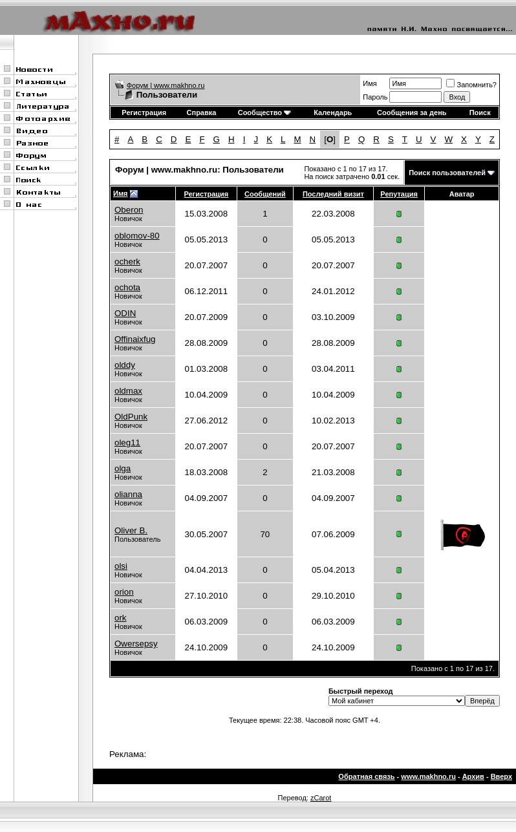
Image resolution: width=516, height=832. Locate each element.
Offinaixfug (134, 339)
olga (122, 468)
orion (124, 592)
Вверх (501, 776)
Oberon (128, 210)
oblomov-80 (137, 235)
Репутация (399, 194)
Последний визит (333, 194)
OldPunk (130, 416)
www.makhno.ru (428, 776)
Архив (473, 776)
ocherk (127, 261)
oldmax (128, 391)
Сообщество (264, 112)
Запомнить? (471, 85)
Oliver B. (130, 530)
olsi (120, 566)
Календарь (333, 112)
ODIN (125, 313)
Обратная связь (366, 776)
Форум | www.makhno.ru (166, 85)
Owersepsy (136, 643)
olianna (128, 494)
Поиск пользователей (447, 172)
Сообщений (265, 194)
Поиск (480, 112)
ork (120, 618)
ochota (127, 287)
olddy (124, 365)
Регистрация (144, 112)
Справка (202, 112)
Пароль (375, 97)
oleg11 (127, 442)
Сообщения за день (411, 112)
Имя (369, 83)
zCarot (320, 798)
